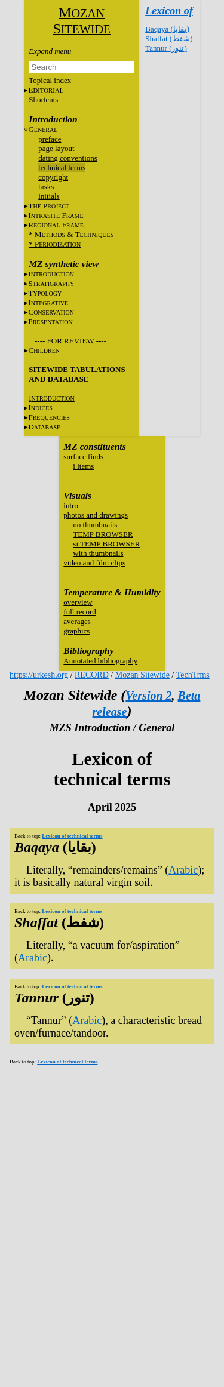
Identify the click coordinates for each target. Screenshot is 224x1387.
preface (49, 138)
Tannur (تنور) (166, 48)
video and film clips (94, 562)
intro (70, 505)
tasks (46, 186)
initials (48, 196)
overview (77, 602)
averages (76, 621)
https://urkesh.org (39, 675)
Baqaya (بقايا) (167, 28)
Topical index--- (54, 80)
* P (55, 243)
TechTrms (193, 675)
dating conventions (67, 157)
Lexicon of (168, 11)
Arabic (183, 870)
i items (83, 466)
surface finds (83, 456)
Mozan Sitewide (142, 675)
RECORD (92, 675)
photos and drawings (95, 514)
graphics (76, 630)
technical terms (61, 167)
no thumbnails (95, 524)
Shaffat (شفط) (168, 38)
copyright (53, 177)
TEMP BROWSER (103, 534)
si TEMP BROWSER (106, 543)
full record (79, 611)
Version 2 (148, 695)
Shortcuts (43, 99)
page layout (56, 148)
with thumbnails (98, 553)
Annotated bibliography (100, 660)
